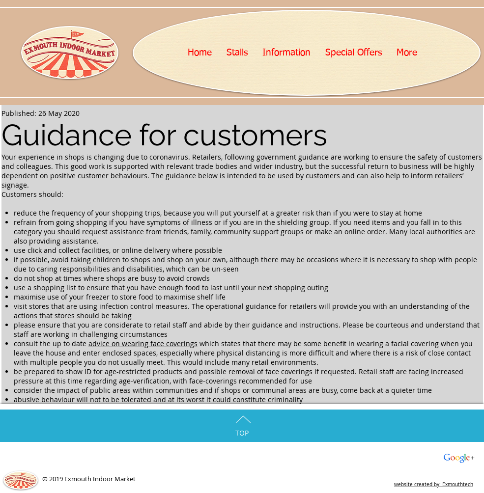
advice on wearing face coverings (143, 343)
